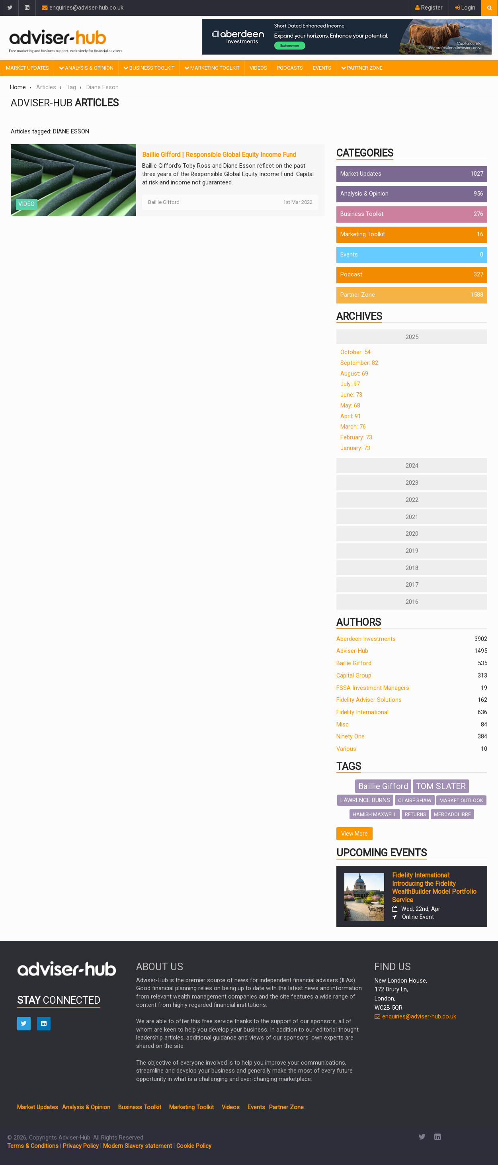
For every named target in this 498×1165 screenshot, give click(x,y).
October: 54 (355, 352)
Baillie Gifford (353, 663)
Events (322, 68)
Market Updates (27, 68)
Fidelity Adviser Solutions (369, 700)
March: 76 (353, 426)
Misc (342, 724)
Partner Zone (362, 68)
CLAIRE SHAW (415, 800)
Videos (258, 68)
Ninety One (350, 736)
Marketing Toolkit (212, 68)
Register (429, 7)
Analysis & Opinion (86, 68)
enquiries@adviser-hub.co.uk (82, 7)
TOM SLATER (441, 786)
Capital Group (353, 675)
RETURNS (415, 814)
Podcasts (290, 68)
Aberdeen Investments (366, 639)
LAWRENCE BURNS (365, 800)
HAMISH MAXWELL (375, 814)
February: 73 (356, 437)
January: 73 (355, 448)
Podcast (351, 274)
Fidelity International (362, 712)
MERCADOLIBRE (452, 814)
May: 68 (350, 405)
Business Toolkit (148, 68)
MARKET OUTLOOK (461, 800)
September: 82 (359, 363)
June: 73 (351, 395)
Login (465, 7)
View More (354, 833)
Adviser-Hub (352, 651)
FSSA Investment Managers (372, 688)
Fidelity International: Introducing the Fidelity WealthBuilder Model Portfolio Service (434, 887)
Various (346, 749)
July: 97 (350, 384)
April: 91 (350, 416)
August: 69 (354, 373)
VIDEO (26, 204)
